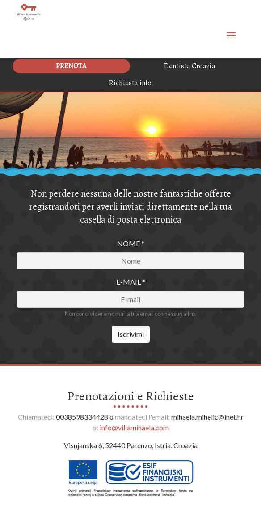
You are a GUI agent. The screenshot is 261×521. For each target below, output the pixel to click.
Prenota (71, 66)
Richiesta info (130, 83)
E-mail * (130, 281)
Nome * (130, 243)
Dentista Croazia (189, 66)
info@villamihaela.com (134, 427)
